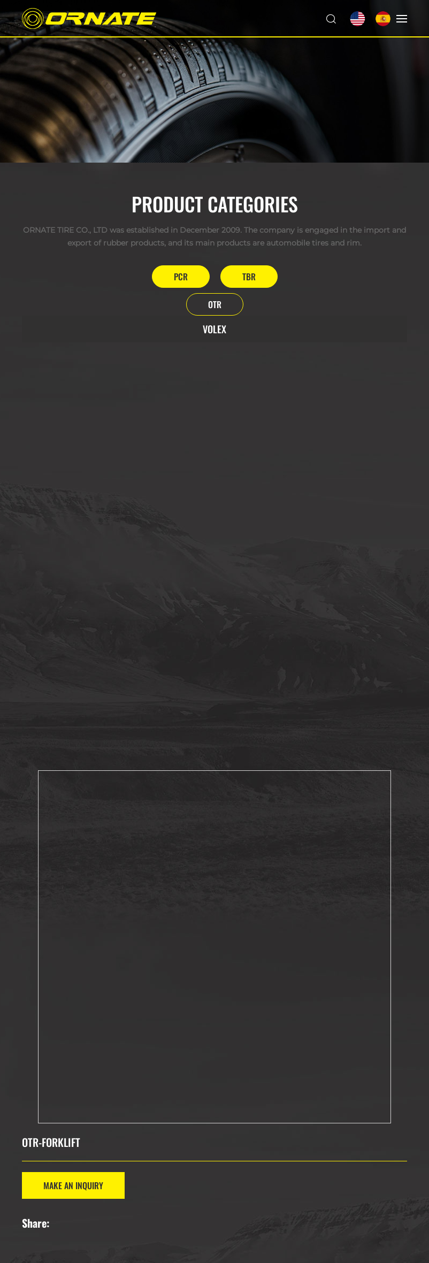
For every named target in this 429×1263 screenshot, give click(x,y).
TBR (249, 276)
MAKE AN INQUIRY (73, 1185)
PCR (181, 276)
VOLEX (214, 329)
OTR (214, 304)
